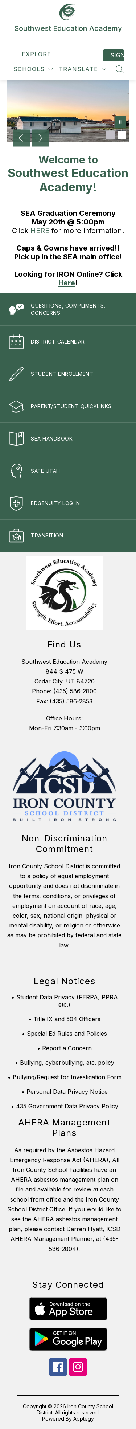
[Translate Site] (82, 69)
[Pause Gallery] (120, 122)
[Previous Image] (21, 138)
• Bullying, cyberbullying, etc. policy (64, 1062)
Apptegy (83, 1419)
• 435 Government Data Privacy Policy (64, 1106)
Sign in (117, 55)
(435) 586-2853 (71, 701)
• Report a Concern (64, 1048)
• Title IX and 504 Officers (64, 1019)
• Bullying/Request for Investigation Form (64, 1077)
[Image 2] (122, 135)
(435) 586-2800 (75, 691)
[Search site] (120, 69)
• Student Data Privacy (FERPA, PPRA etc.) (64, 1001)
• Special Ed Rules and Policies (64, 1033)
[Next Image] (40, 138)
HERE (39, 230)
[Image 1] (110, 135)
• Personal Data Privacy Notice (64, 1091)
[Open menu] (31, 54)
